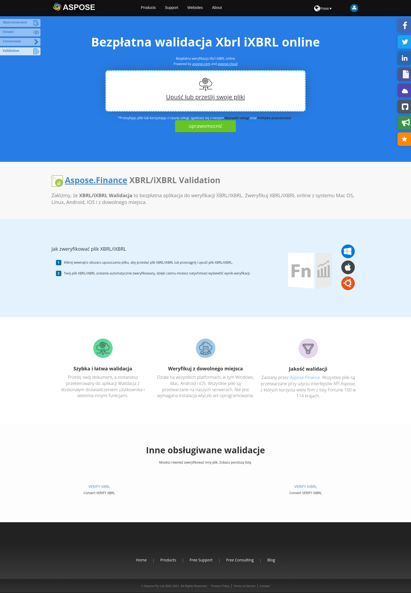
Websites (200, 8)
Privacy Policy (220, 586)
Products (152, 8)
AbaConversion (15, 22)
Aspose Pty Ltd (154, 586)
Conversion (12, 41)
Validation (11, 50)
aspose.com (201, 64)
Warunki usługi (237, 118)
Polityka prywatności (274, 118)
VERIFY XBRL (99, 486)
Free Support (201, 559)
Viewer (8, 31)
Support (176, 8)
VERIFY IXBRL (305, 486)
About (223, 8)
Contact (264, 586)
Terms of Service (244, 586)
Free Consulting (242, 559)
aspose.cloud (228, 64)
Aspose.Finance (96, 180)
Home (137, 559)
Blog (275, 559)
